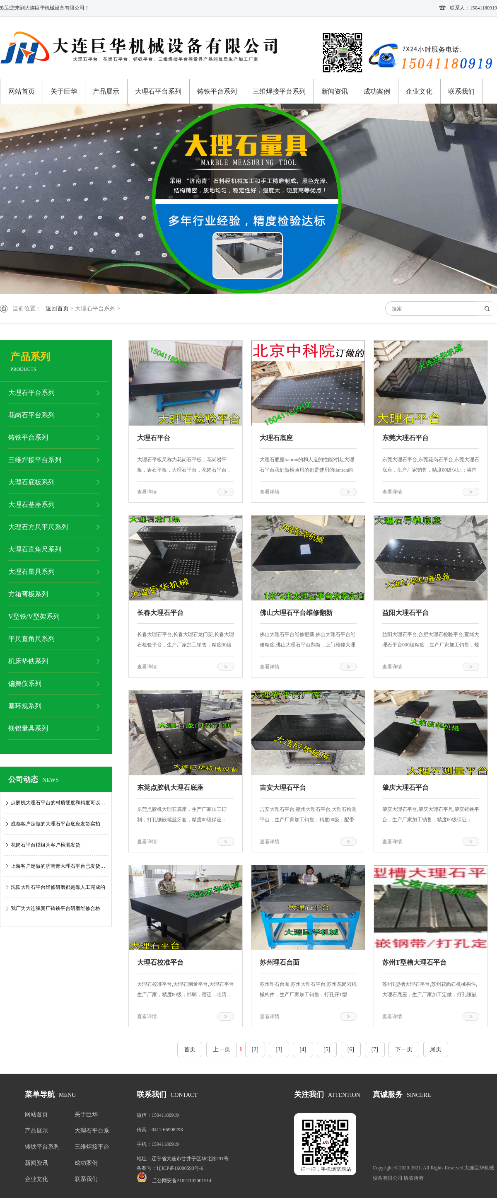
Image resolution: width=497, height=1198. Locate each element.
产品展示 (106, 91)
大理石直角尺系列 (34, 549)
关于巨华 (64, 91)
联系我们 (461, 91)
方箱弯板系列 (28, 594)
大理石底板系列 (31, 482)
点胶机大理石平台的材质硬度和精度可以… (58, 803)
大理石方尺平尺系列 (38, 526)
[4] (302, 1049)
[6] (350, 1049)
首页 (189, 1049)
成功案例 (377, 91)
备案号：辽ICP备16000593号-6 (170, 1168)
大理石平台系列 (158, 91)
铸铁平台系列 (217, 91)
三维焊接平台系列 (279, 91)
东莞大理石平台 (405, 437)
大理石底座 (276, 437)
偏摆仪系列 (24, 683)
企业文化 (419, 91)
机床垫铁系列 (28, 661)
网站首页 (21, 91)
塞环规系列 (24, 705)
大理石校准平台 (160, 962)
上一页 (221, 1049)
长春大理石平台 (160, 612)
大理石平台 (153, 437)
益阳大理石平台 (405, 612)
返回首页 (57, 308)
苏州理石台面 (279, 962)
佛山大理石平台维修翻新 (296, 612)
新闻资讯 (334, 91)
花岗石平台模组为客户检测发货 (45, 845)
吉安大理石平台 (283, 787)
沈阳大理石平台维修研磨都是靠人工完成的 (58, 887)
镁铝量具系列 (28, 728)
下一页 (404, 1049)
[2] (255, 1049)
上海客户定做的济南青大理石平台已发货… (58, 866)
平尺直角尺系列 (31, 638)
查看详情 (147, 492)
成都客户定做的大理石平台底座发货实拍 (55, 824)
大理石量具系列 (31, 571)
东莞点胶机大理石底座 (170, 787)
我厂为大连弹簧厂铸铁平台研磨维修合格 (55, 908)
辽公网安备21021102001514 (182, 1180)
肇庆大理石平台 (405, 787)
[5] (326, 1049)
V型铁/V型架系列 (34, 616)
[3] (278, 1049)
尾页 (436, 1049)
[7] (375, 1049)
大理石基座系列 (31, 504)
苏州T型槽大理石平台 (414, 962)
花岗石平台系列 (31, 415)
